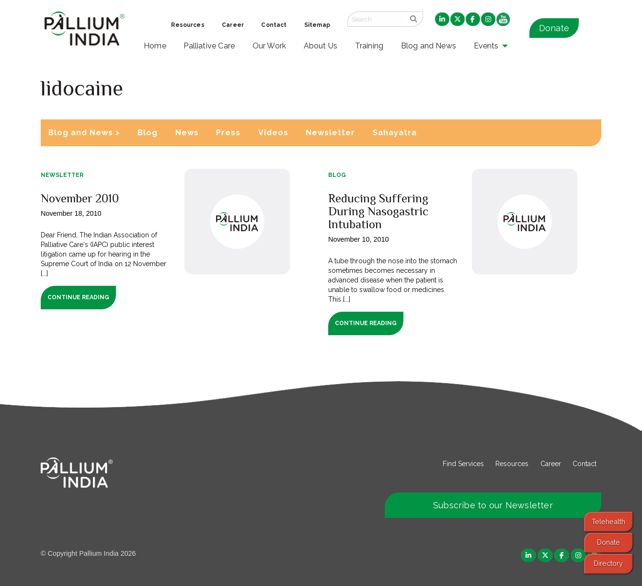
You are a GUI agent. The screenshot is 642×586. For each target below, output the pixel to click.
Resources (511, 464)
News (187, 132)
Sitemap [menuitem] (317, 25)
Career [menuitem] (233, 25)
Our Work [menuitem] (269, 45)
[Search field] (376, 19)
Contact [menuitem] (274, 25)
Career (550, 464)
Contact (584, 464)
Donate (554, 28)
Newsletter (330, 132)
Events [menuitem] (486, 45)
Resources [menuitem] (187, 25)
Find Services (463, 464)
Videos (273, 132)
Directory (608, 563)
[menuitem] (442, 19)
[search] (414, 19)
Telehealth (608, 521)
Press (228, 132)
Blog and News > (84, 132)
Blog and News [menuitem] (428, 45)
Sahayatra (395, 132)
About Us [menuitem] (321, 45)
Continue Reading (78, 297)
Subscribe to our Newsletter (493, 505)
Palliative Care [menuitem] (209, 45)
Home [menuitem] (155, 45)
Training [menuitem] (369, 45)
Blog (148, 132)
